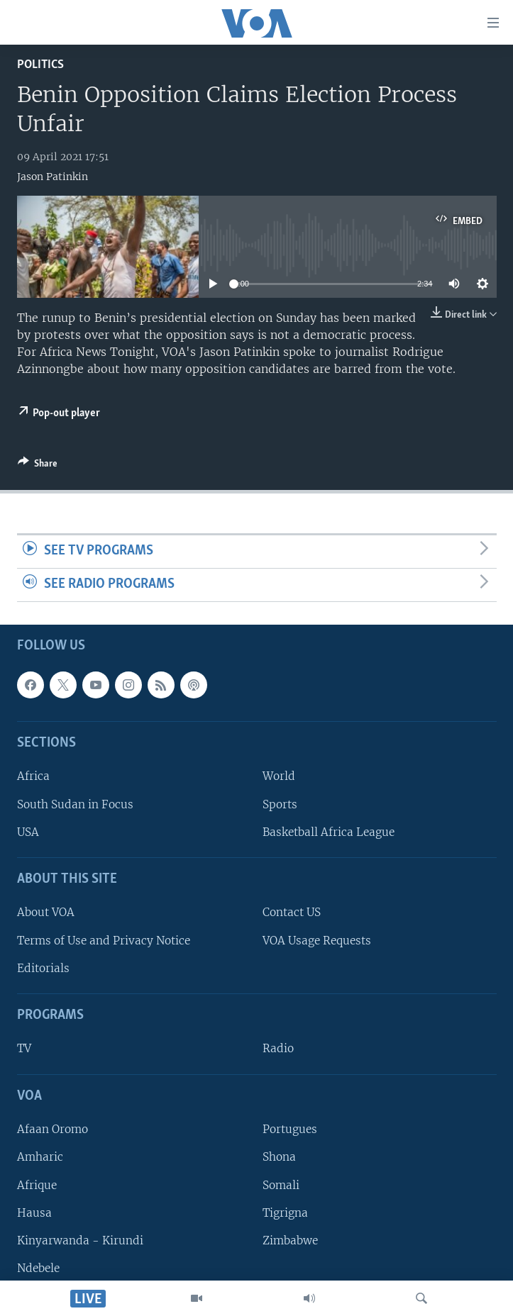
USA (28, 832)
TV (24, 1048)
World (279, 776)
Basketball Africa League (329, 832)
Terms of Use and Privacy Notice (103, 940)
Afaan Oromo (52, 1129)
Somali (281, 1184)
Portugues (290, 1129)
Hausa (34, 1212)
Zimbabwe (290, 1240)
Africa (33, 776)
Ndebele (38, 1268)
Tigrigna (285, 1212)
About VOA (46, 912)
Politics (40, 65)
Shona (279, 1157)
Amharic (40, 1157)
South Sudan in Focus (75, 803)
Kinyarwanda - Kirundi (80, 1240)
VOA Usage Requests (317, 940)
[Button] (37, 465)
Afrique (37, 1184)
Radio (278, 1048)
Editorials (43, 968)
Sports (280, 803)
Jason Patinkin (52, 176)
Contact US (292, 912)
